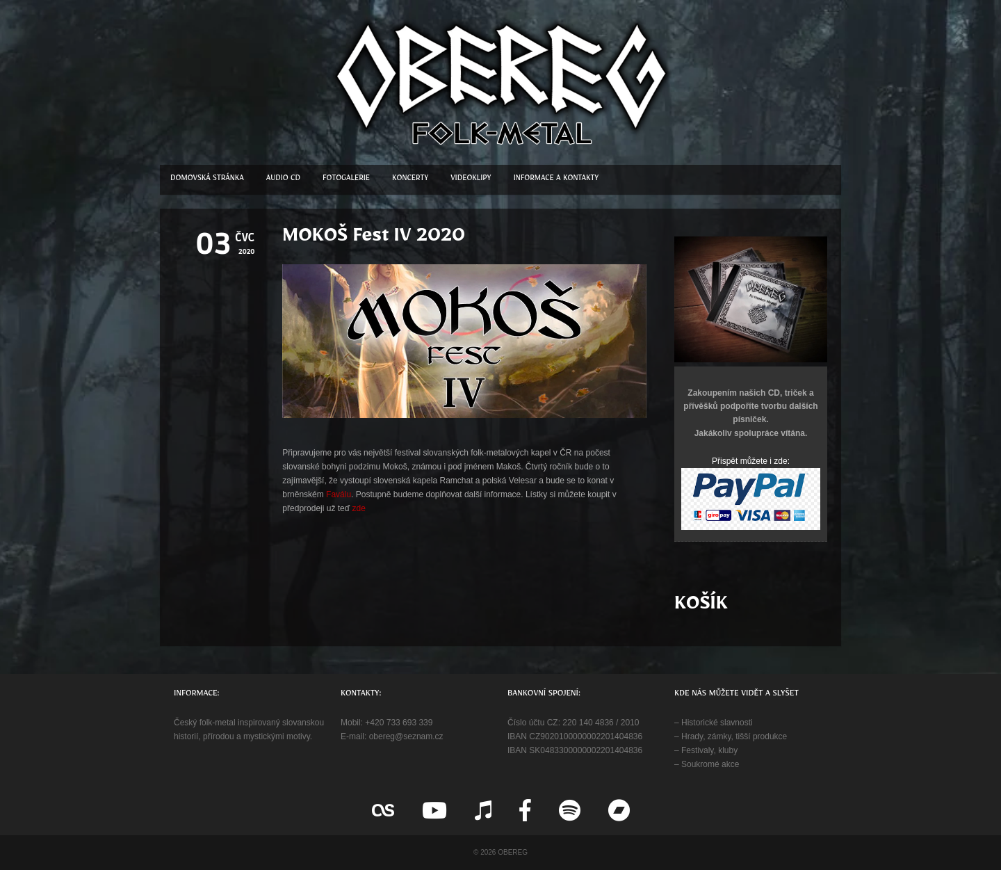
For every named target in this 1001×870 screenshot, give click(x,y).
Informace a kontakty (556, 179)
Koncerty (410, 179)
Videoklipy (470, 179)
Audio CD (283, 179)
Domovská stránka (207, 179)
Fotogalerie (346, 179)
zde (358, 508)
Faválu (338, 494)
